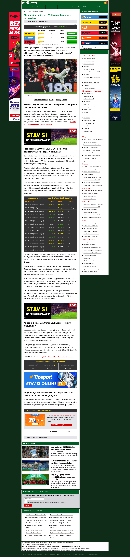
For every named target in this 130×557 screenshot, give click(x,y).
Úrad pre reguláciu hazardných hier (51, 550)
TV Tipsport (86, 128)
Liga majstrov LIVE (88, 93)
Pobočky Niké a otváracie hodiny (91, 234)
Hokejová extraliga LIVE (89, 120)
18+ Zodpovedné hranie (78, 554)
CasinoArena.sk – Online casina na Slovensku (61, 517)
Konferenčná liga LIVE (89, 99)
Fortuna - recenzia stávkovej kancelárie (93, 166)
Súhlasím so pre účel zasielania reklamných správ (46, 502)
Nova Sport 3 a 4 (88, 131)
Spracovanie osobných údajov (64, 554)
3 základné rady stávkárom (90, 255)
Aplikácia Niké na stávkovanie (91, 236)
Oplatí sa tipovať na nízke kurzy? (91, 269)
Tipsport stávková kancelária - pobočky (93, 161)
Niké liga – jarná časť (89, 63)
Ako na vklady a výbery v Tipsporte (92, 150)
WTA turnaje (86, 85)
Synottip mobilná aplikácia (90, 196)
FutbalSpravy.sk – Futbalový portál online (36, 517)
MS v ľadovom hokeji (89, 69)
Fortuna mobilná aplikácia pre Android (93, 185)
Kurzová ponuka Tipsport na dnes (92, 155)
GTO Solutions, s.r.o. (92, 554)
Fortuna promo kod (88, 174)
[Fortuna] (115, 121)
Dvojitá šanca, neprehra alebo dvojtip (92, 247)
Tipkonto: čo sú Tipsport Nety (91, 147)
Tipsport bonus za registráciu (90, 142)
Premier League (59, 156)
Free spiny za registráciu (89, 88)
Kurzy (51, 100)
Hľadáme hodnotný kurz (89, 263)
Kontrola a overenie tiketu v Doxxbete (92, 215)
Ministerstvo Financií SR (37, 550)
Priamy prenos (61, 100)
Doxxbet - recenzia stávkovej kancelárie (93, 204)
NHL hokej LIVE (87, 101)
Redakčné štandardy (37, 554)
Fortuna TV (86, 126)
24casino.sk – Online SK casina (34, 532)
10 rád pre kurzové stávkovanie (91, 261)
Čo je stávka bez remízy (89, 244)
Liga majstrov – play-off (89, 58)
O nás (22, 554)
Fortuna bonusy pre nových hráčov (92, 171)
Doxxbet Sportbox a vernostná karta (92, 217)
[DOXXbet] (14, 65)
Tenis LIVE (86, 112)
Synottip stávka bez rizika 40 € (91, 193)
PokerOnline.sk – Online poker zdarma (35, 523)
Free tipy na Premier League (90, 271)
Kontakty (28, 554)
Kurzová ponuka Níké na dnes (91, 225)
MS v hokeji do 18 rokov (89, 61)
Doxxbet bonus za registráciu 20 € (92, 206)
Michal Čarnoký (43, 21)
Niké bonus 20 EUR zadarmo (91, 231)
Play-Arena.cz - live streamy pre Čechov (36, 535)
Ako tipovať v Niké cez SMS (90, 228)
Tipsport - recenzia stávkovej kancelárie (93, 139)
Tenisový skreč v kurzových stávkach (92, 242)
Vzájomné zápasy (40, 100)
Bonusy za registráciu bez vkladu (91, 82)
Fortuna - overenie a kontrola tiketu (92, 180)
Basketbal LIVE (87, 134)
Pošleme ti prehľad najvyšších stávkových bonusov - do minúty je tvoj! (49, 495)
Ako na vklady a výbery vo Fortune (92, 182)
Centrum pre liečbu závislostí (77, 550)
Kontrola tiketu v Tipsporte (90, 158)
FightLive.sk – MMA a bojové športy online (36, 520)
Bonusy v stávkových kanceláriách (92, 72)
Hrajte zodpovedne (53, 431)
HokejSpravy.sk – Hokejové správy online (36, 514)
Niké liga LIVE (87, 115)
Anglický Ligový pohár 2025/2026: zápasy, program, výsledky (63, 477)
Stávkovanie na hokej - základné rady (92, 252)
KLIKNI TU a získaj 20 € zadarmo (61, 425)
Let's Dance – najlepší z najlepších (92, 77)
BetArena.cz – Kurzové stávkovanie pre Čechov (61, 530)
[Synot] (115, 65)
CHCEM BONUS (71, 34)
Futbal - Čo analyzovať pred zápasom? (93, 250)
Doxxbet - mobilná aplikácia (90, 212)
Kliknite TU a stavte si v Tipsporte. (60, 357)
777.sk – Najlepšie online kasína (34, 530)
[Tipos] (14, 121)
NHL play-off (86, 74)
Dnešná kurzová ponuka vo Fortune (92, 177)
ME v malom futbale (88, 80)
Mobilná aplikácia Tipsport (90, 153)
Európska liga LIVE (88, 96)
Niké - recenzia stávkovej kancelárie (92, 223)
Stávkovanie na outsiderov (90, 266)
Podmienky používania (49, 554)
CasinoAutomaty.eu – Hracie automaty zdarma (61, 514)
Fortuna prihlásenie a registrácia (91, 169)
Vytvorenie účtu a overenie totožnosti (92, 144)
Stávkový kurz (87, 258)
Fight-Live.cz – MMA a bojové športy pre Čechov (62, 532)
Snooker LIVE (87, 117)
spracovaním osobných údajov (40, 502)
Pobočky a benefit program (90, 198)
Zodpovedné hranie (65, 550)
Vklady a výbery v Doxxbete (90, 209)
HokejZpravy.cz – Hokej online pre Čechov (60, 523)
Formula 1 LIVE (87, 109)
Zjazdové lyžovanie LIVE (89, 107)
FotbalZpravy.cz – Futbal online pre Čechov (60, 520)
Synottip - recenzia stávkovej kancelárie (93, 190)
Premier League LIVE (89, 123)
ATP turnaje (86, 66)
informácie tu (48, 544)
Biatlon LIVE (86, 104)
